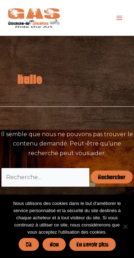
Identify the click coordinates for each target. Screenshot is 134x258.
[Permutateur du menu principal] (119, 17)
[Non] (125, 226)
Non (54, 244)
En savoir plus (92, 244)
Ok (29, 244)
